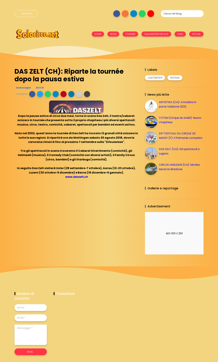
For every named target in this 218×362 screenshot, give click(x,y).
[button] (32, 94)
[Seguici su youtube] (150, 13)
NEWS (113, 34)
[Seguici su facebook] (116, 13)
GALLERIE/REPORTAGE (156, 34)
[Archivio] (26, 13)
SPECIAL (196, 34)
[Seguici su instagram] (125, 13)
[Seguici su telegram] (133, 13)
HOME (98, 34)
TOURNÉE (130, 34)
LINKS (180, 34)
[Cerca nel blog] (182, 13)
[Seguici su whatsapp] (142, 13)
